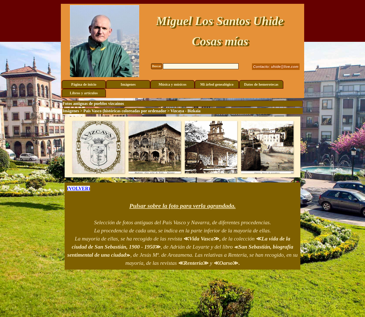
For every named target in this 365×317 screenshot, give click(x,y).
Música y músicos (173, 84)
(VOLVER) (78, 188)
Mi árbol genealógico (216, 84)
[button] (98, 147)
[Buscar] (201, 66)
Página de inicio (83, 84)
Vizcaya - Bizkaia (186, 111)
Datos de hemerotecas (261, 84)
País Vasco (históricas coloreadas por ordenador (124, 111)
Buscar (156, 66)
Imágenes (128, 84)
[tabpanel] (182, 226)
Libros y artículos (84, 93)
